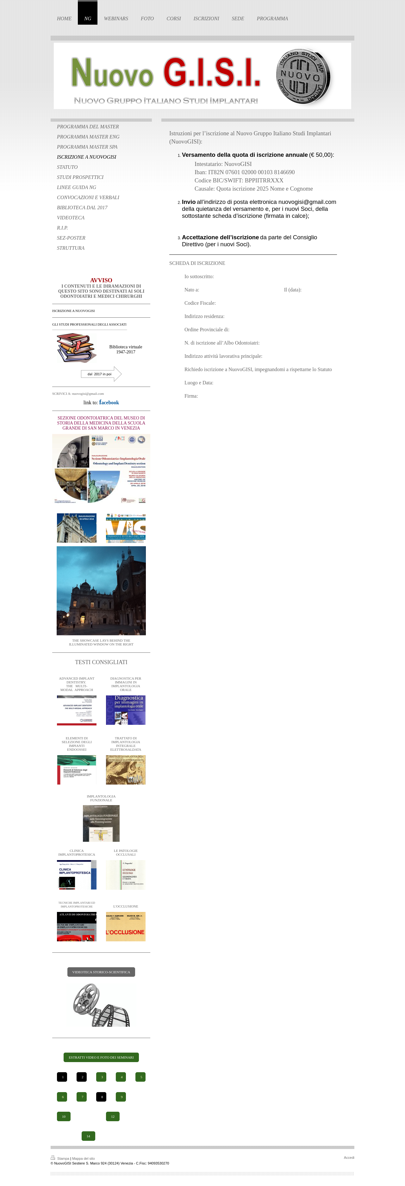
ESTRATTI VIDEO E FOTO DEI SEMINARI (101, 1057)
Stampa (60, 1158)
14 (88, 1136)
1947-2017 (125, 352)
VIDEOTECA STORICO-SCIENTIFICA (101, 972)
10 (63, 1116)
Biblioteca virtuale (125, 347)
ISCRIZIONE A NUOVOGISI (73, 311)
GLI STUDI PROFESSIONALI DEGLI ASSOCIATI (89, 324)
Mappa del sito (83, 1158)
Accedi (349, 1157)
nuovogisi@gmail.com (307, 202)
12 (113, 1116)
